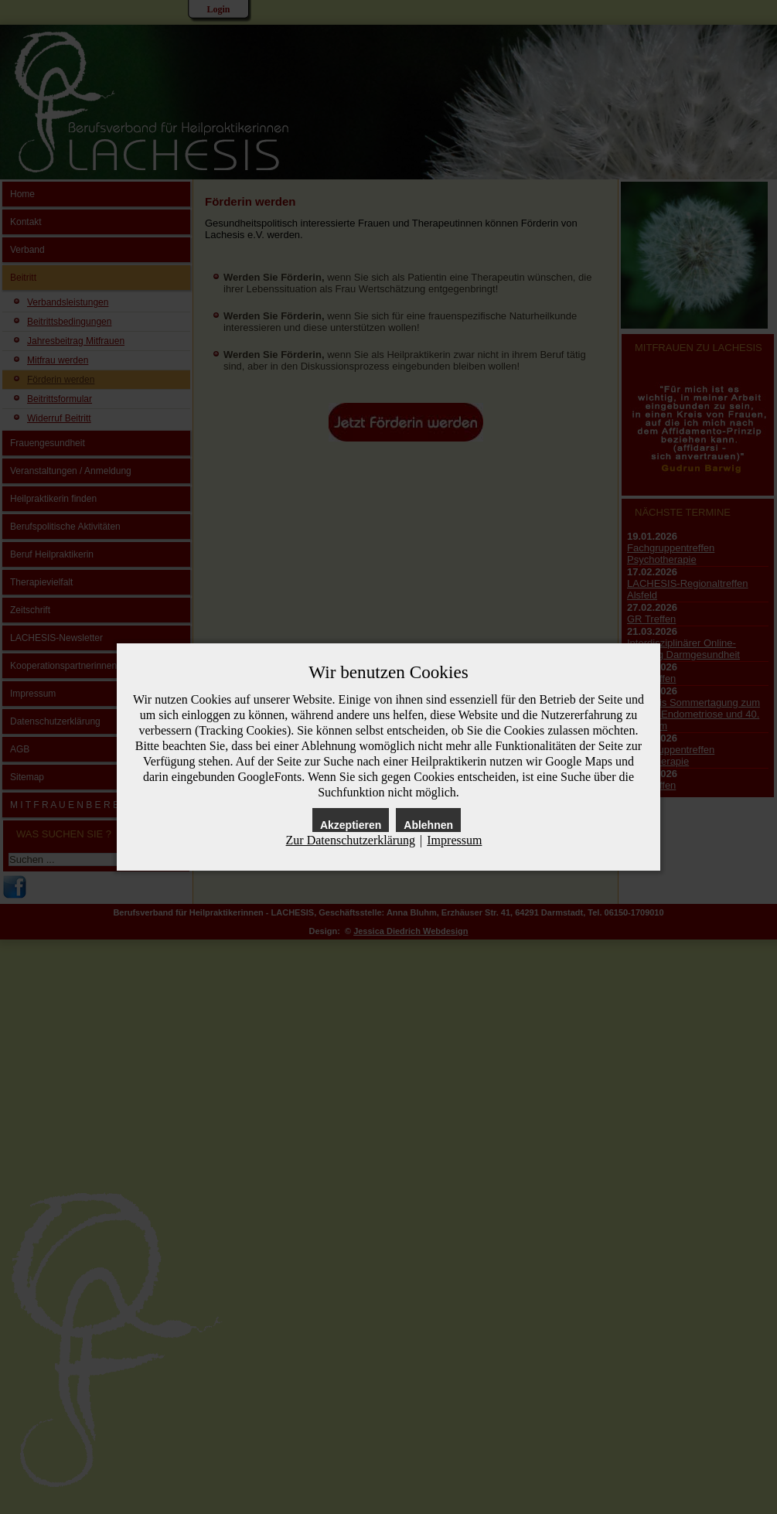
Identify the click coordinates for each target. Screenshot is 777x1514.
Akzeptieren (350, 825)
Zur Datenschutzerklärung (350, 840)
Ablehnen (428, 825)
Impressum (454, 840)
